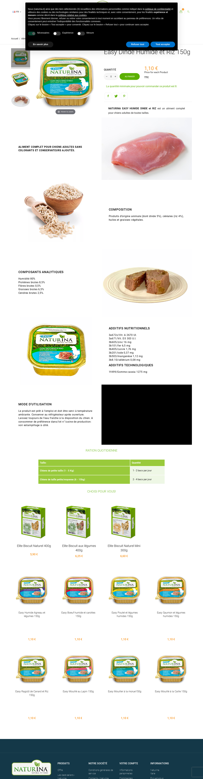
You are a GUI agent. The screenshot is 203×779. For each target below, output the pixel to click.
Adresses (124, 754)
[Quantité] (111, 76)
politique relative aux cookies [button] (72, 15)
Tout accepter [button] (163, 44)
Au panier (130, 76)
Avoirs (122, 749)
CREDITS (35, 756)
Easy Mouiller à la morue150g (124, 674)
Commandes (126, 744)
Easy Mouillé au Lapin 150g (78, 674)
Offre (60, 736)
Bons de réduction (128, 759)
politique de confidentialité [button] (158, 9)
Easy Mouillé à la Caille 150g (171, 674)
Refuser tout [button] (137, 44)
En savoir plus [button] (40, 44)
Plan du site (94, 749)
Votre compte (128, 729)
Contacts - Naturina (98, 744)
